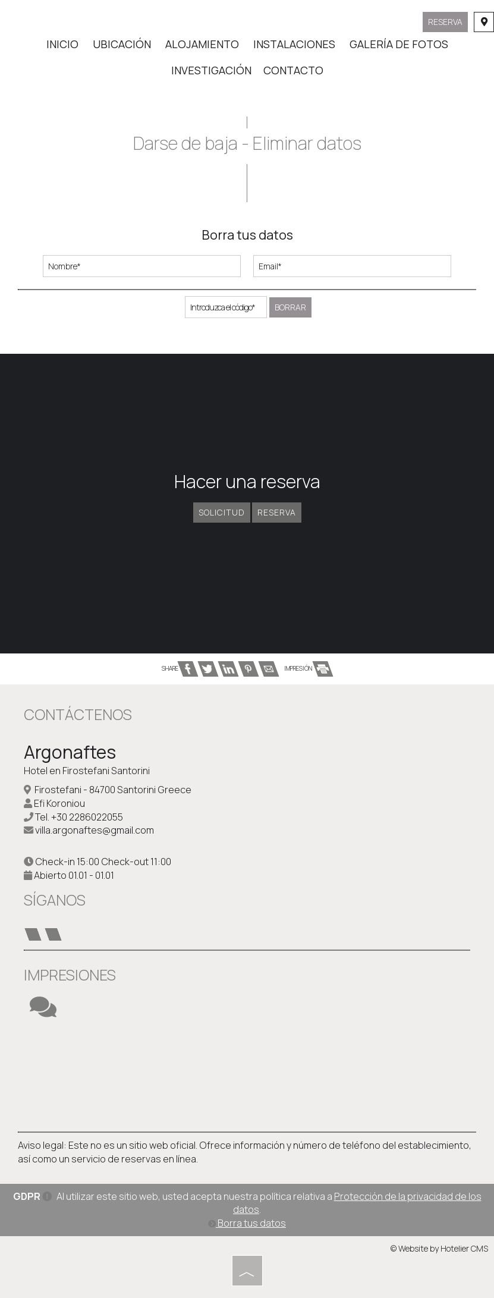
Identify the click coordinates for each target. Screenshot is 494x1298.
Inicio (62, 44)
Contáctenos (78, 714)
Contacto (293, 70)
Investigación (211, 70)
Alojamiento (202, 44)
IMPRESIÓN (308, 668)
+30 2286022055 (87, 817)
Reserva (445, 21)
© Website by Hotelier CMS (439, 1248)
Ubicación (122, 44)
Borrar (290, 307)
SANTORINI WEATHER (247, 1075)
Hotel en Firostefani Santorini (87, 770)
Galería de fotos (399, 44)
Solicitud (222, 512)
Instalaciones (294, 44)
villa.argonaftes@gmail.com (94, 830)
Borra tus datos (247, 1223)
